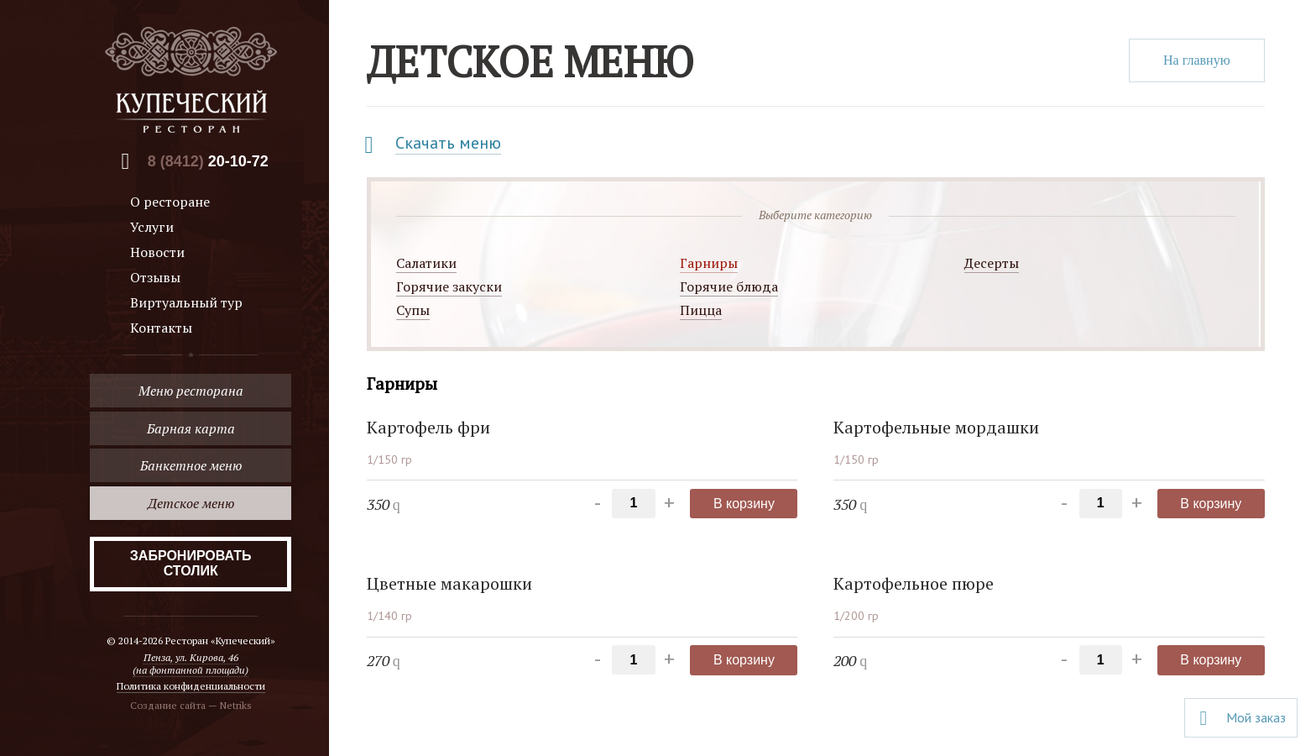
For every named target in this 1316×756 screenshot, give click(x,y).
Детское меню (191, 503)
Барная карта (191, 428)
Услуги (152, 227)
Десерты (991, 263)
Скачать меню (448, 143)
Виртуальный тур (186, 302)
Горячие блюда (729, 286)
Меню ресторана (190, 390)
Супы (413, 310)
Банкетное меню (191, 465)
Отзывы (155, 277)
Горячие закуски (449, 286)
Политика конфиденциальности (191, 686)
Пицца (701, 310)
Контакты (161, 327)
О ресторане (170, 201)
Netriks (236, 705)
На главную (1196, 60)
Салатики (426, 263)
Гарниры (709, 263)
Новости (157, 252)
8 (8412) (208, 161)
